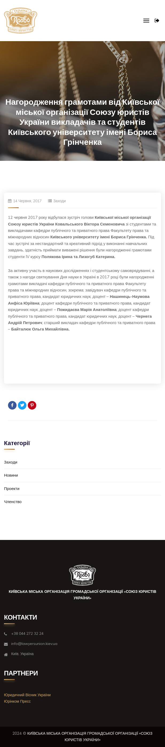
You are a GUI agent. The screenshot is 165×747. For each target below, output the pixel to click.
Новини (11, 475)
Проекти (11, 488)
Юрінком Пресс (17, 701)
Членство (13, 501)
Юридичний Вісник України (27, 694)
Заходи (59, 201)
